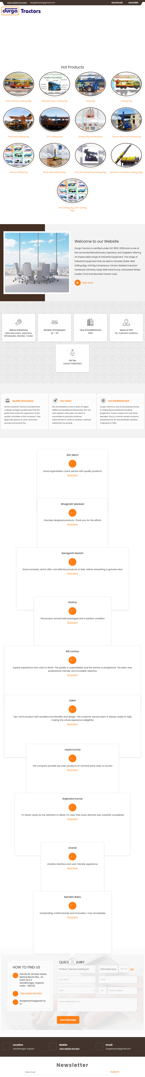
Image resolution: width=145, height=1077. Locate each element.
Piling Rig (90, 101)
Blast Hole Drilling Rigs (54, 172)
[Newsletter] (72, 1072)
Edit (132, 969)
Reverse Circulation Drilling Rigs (126, 172)
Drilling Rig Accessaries (90, 136)
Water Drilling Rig (18, 172)
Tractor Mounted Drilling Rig (126, 136)
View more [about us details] (87, 282)
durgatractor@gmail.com (42, 2)
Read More (72, 475)
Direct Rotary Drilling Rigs (19, 101)
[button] (17, 2)
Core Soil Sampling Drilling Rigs (90, 172)
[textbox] (124, 969)
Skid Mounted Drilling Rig (54, 101)
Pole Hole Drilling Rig (18, 136)
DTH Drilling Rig (54, 136)
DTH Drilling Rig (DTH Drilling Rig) (72, 209)
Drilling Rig (126, 101)
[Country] (76, 990)
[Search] (142, 11)
